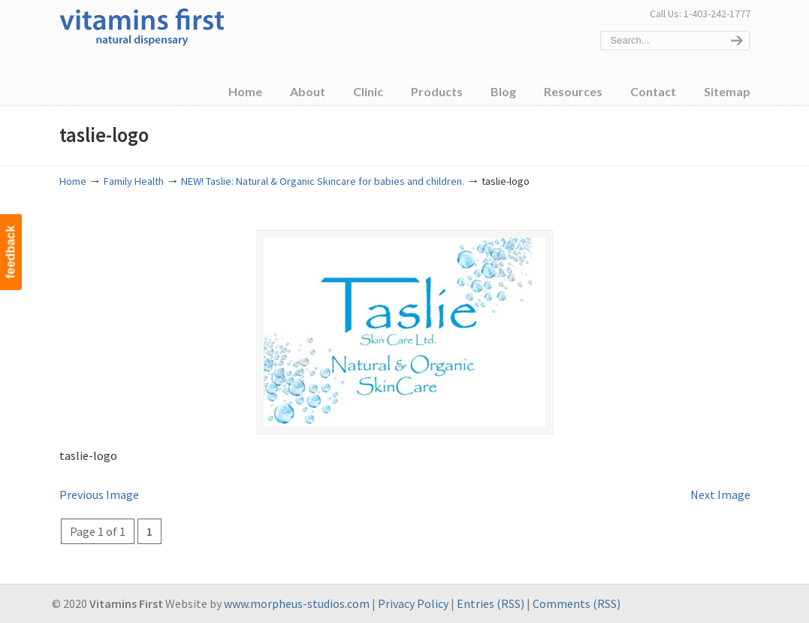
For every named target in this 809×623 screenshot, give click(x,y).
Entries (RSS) (490, 603)
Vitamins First (142, 26)
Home (72, 181)
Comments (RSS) (576, 603)
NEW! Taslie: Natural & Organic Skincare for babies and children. (322, 181)
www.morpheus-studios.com (297, 603)
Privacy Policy (413, 603)
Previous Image (99, 494)
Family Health (134, 181)
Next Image (720, 494)
